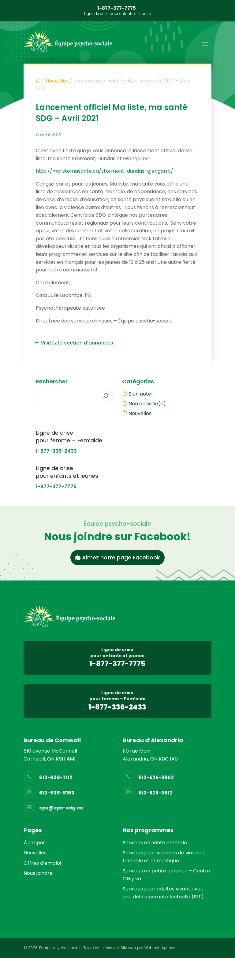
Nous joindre (38, 873)
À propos (35, 842)
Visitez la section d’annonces (77, 342)
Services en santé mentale (155, 842)
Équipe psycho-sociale (60, 947)
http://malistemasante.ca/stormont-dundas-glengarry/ (104, 171)
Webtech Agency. (160, 947)
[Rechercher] (106, 396)
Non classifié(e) (147, 403)
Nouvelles (140, 413)
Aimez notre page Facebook (121, 557)
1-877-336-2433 (56, 451)
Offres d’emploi (42, 863)
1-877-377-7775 (116, 8)
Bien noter (141, 393)
